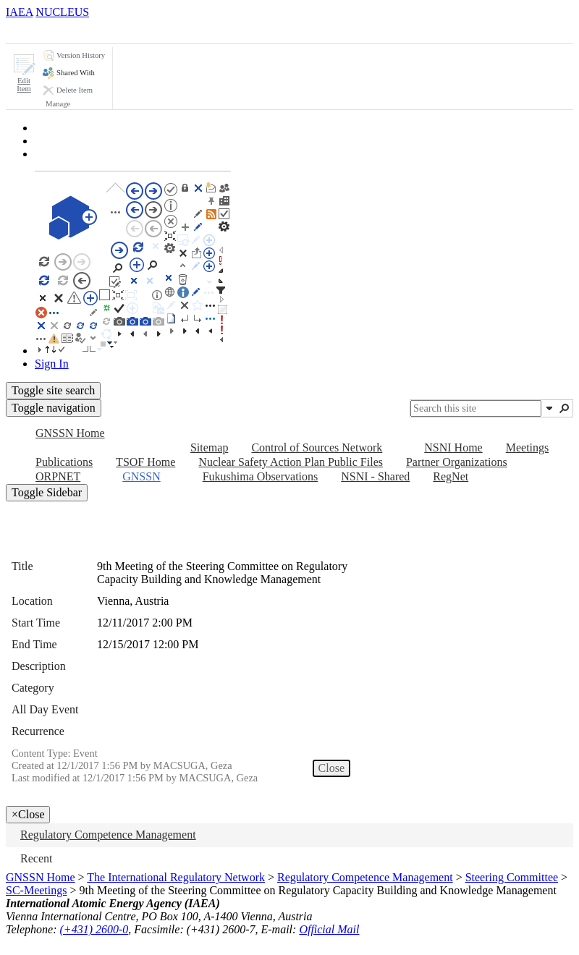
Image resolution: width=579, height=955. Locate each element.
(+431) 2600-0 (94, 929)
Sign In (52, 363)
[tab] (32, 31)
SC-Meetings (36, 890)
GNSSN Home (40, 877)
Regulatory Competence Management (365, 877)
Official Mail (329, 929)
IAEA (19, 12)
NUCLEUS (62, 12)
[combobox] (475, 408)
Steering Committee (511, 877)
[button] (24, 73)
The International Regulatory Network (176, 877)
